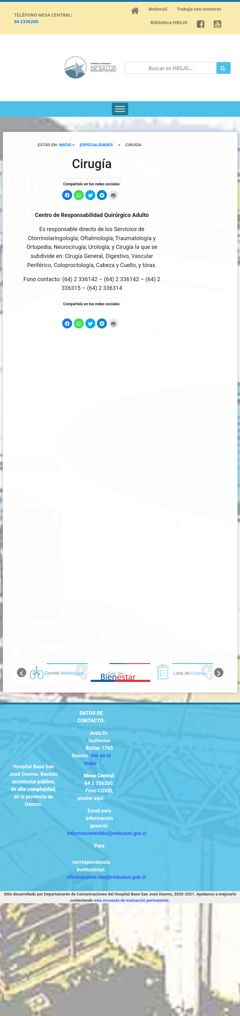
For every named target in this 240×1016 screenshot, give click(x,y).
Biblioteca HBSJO (169, 22)
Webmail (157, 9)
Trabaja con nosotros (199, 9)
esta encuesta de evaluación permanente (131, 900)
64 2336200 (26, 21)
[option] (58, 672)
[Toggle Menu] (120, 109)
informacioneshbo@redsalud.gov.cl (107, 833)
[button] (21, 672)
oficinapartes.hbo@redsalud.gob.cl (106, 877)
